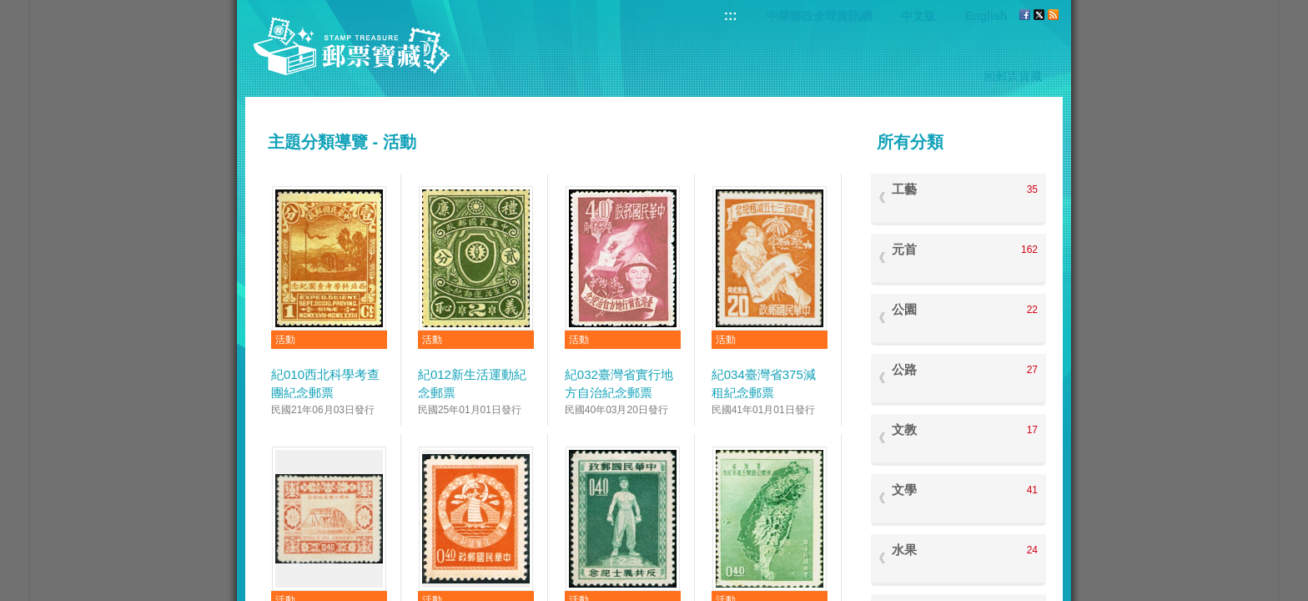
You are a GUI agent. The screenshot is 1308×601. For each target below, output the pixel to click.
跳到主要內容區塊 (8, 8)
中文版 (918, 16)
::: (730, 15)
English (986, 16)
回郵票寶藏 (1013, 76)
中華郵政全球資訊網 (819, 16)
